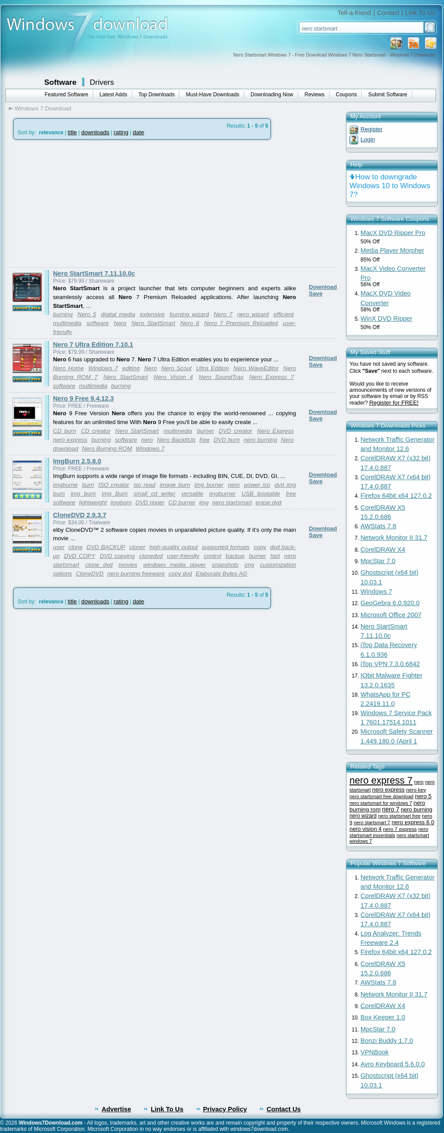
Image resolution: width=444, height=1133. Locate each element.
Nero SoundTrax (221, 377)
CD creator (95, 431)
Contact (388, 12)
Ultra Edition (212, 368)
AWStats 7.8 (378, 526)
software (98, 323)
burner (205, 431)
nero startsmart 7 (372, 822)
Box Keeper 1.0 (383, 1017)
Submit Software (387, 94)
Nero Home (68, 368)
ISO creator (113, 484)
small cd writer (154, 493)
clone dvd (99, 564)
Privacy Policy (225, 1109)
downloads (95, 132)
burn (88, 484)
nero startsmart (232, 502)
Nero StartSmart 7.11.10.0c (94, 273)
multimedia (67, 323)
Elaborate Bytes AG (221, 573)
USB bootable (261, 493)
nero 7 (390, 809)
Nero (120, 323)
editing (131, 368)
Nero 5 (86, 314)
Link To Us (420, 12)
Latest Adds (113, 94)
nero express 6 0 (412, 822)
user (59, 547)
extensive (152, 314)
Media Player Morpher (392, 250)
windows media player (174, 564)
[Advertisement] (83, 203)
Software (60, 82)
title (72, 132)
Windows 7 (103, 368)
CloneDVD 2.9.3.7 (79, 515)
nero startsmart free (399, 815)
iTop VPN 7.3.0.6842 (390, 663)
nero (147, 439)
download (65, 448)
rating (121, 132)
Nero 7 (223, 314)
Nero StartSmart (153, 323)
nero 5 (423, 796)
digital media (118, 314)
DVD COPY (79, 556)
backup (235, 556)
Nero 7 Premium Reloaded (241, 323)
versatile (192, 493)
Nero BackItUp (176, 439)
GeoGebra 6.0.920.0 (390, 602)
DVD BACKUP (106, 547)
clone (75, 547)
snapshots (225, 564)
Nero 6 (189, 323)
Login (368, 139)
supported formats (226, 547)
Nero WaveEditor (256, 368)
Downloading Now (271, 94)
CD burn (64, 431)
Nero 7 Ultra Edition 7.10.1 (93, 344)
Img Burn (115, 493)
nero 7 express (400, 829)
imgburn (121, 502)
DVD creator (235, 431)
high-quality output (173, 547)
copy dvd (180, 573)
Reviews (314, 94)
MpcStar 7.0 (378, 561)
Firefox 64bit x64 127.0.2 (396, 495)
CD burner (181, 502)
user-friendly (183, 556)
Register (372, 129)
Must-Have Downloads (212, 94)
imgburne (65, 484)
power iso (257, 484)
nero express (70, 439)
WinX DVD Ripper (386, 318)
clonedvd (151, 556)
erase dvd (268, 502)
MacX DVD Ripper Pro (393, 232)
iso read (144, 484)
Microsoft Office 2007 (391, 614)
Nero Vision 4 (173, 377)
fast (275, 556)
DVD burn (226, 439)
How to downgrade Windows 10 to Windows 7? (389, 186)
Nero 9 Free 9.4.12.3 (83, 398)
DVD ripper (150, 502)
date (138, 132)
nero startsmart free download (381, 796)
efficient (283, 314)
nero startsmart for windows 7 (380, 803)
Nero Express (275, 431)
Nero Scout (176, 368)
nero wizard (253, 314)
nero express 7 (381, 780)
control (212, 556)
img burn (83, 493)
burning (62, 314)
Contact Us (283, 1109)
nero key (416, 789)
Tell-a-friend (355, 12)
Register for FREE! (394, 402)
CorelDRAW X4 (383, 549)
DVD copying (117, 556)
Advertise (116, 1109)
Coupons (346, 94)
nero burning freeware (136, 573)
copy (260, 547)
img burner (208, 484)
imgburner (222, 493)
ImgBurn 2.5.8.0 (77, 461)
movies (128, 564)
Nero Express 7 (271, 377)
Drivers (102, 82)
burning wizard (189, 314)
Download (323, 287)
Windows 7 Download (43, 108)
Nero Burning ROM (107, 448)
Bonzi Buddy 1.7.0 (387, 1040)
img (204, 502)
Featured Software (66, 94)
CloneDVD (89, 573)
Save (316, 293)
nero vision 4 (365, 829)
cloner (137, 547)
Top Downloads (156, 94)
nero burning (260, 439)
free (204, 439)
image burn (175, 484)
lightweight (93, 502)
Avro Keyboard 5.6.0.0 (393, 1064)
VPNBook (375, 1052)
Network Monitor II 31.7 (394, 537)
